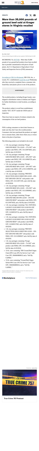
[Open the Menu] (3, 2)
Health (5, 15)
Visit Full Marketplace (31, 278)
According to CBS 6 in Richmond (12, 77)
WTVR (16, 60)
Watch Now (34, 2)
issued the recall (24, 80)
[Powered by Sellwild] (34, 368)
